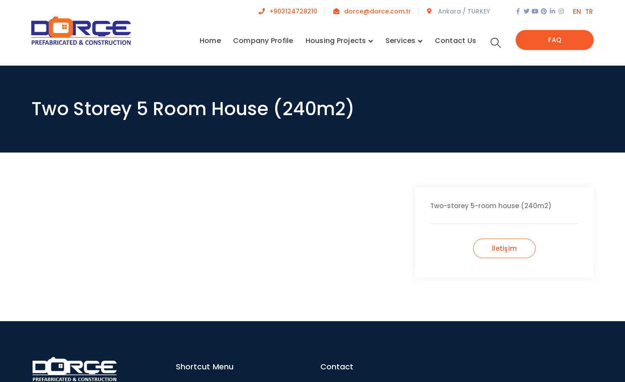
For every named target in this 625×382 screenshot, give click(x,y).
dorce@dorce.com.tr (377, 11)
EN (577, 11)
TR (589, 11)
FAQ (555, 39)
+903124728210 (293, 11)
